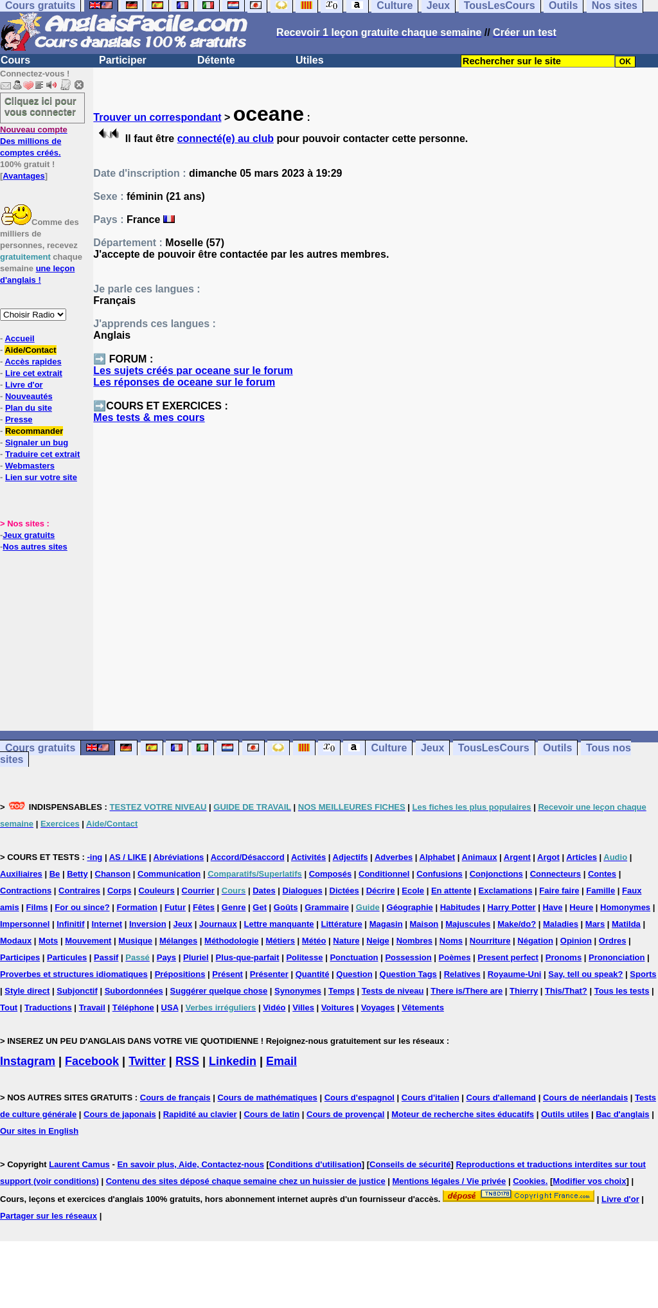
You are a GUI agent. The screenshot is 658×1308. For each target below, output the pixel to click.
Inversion (147, 924)
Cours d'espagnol (360, 1097)
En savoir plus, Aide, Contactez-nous (190, 1164)
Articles (581, 857)
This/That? (566, 991)
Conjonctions (496, 874)
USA (170, 1007)
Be (54, 874)
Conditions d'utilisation (315, 1164)
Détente (216, 60)
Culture (389, 747)
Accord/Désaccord (248, 857)
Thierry (524, 991)
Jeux (432, 747)
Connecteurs (555, 874)
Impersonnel (24, 924)
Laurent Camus (79, 1164)
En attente (451, 890)
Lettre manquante (279, 924)
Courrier (198, 890)
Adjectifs (350, 857)
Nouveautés (29, 396)
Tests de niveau (393, 991)
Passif (106, 957)
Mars (595, 924)
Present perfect (507, 957)
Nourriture (490, 940)
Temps (341, 991)
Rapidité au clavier (200, 1114)
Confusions (439, 874)
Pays (166, 957)
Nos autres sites (35, 546)
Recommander (34, 431)
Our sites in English (39, 1131)
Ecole (413, 890)
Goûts (286, 907)
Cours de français (175, 1097)
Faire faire (559, 890)
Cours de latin (271, 1114)
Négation (535, 940)
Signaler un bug (36, 442)
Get (260, 907)
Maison (424, 924)
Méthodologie (231, 940)
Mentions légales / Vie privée (449, 1181)
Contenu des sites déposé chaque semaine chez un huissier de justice (246, 1181)
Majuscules (467, 924)
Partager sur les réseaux (48, 1216)
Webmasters (30, 465)
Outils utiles (565, 1114)
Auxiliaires (21, 874)
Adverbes (394, 857)
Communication (169, 874)
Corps (119, 890)
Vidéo (274, 1007)
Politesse (304, 957)
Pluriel (196, 957)
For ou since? (82, 907)
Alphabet (438, 857)
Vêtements (423, 1007)
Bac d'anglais (622, 1114)
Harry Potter (511, 907)
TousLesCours (493, 747)
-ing (94, 857)
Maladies (560, 924)
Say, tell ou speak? (585, 974)
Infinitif (70, 924)
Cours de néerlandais (585, 1097)
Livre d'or (24, 385)
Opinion (576, 940)
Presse (19, 419)
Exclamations (506, 890)
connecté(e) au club (225, 138)
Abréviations (179, 857)
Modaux (15, 940)
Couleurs (156, 890)
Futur (175, 907)
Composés (330, 874)
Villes (303, 1007)
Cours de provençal (345, 1114)
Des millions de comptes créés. (33, 141)
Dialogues (303, 890)
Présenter (269, 974)
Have (552, 907)
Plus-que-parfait (248, 957)
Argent (517, 857)
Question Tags (408, 974)
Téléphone (133, 1007)
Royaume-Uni (515, 974)
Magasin (386, 924)
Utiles (310, 60)
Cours (15, 60)
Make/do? (516, 924)
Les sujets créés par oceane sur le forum (192, 370)
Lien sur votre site (41, 477)
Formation (136, 907)
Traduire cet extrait (42, 454)
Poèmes (455, 957)
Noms (451, 940)
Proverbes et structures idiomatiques (74, 974)
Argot (548, 857)
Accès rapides (32, 361)
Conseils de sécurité (409, 1164)
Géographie (410, 907)
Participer (123, 60)
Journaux (218, 924)
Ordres (613, 940)
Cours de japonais (120, 1114)
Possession (408, 957)
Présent (227, 974)
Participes (20, 957)
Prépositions (180, 974)
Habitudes (460, 907)
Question (354, 974)
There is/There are (466, 991)
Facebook (92, 1061)
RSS (187, 1061)
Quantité (313, 974)
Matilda (626, 924)
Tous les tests (622, 991)
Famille (600, 890)
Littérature (341, 924)
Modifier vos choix (589, 1181)
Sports (643, 974)
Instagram (27, 1061)
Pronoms (564, 957)
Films (37, 907)
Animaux (479, 857)
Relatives (462, 974)
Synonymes (297, 991)
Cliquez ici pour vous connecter (40, 106)
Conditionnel (384, 874)
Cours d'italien (430, 1097)
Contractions (25, 890)
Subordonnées (134, 991)
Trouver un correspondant (157, 117)
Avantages (23, 176)
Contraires (79, 890)
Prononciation (617, 957)
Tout (8, 1007)
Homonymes (625, 907)
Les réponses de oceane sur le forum (184, 382)
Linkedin (232, 1061)
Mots (48, 940)
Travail (92, 1007)
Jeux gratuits (29, 535)
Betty (77, 874)
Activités (308, 857)
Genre (234, 907)
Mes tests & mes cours (148, 417)
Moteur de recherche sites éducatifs (462, 1114)
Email (281, 1061)
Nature (346, 940)
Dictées (344, 890)
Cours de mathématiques (267, 1097)
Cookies (529, 1181)
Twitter (147, 1061)
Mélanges (178, 940)
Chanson (113, 874)
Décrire (380, 890)
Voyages (378, 1007)
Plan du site (28, 408)
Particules (67, 957)
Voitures (337, 1007)
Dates (264, 890)
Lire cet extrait (33, 373)
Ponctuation (354, 957)
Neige (377, 940)
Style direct (26, 991)
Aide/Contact (30, 350)
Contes (602, 874)
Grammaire (327, 907)
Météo (314, 940)
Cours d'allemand (502, 1097)
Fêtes (204, 907)
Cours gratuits (40, 747)
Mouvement (88, 940)
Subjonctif (77, 991)
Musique (135, 940)
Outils (557, 747)
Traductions (48, 1007)
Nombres (414, 940)
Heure (581, 907)
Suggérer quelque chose (219, 991)
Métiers (280, 940)
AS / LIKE (128, 857)
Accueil (19, 338)
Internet (106, 924)
